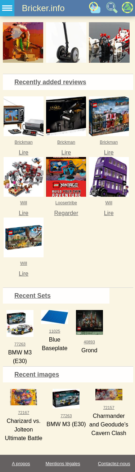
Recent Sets (32, 295)
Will (23, 202)
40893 (89, 342)
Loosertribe (66, 202)
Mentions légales (63, 463)
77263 (20, 344)
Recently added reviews (50, 82)
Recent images (36, 374)
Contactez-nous (114, 463)
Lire (23, 152)
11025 (54, 331)
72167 (23, 412)
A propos (21, 463)
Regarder (66, 213)
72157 (108, 407)
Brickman (24, 142)
